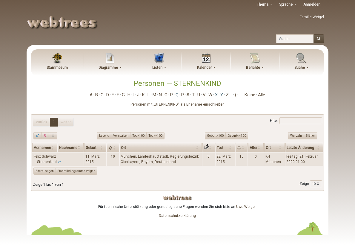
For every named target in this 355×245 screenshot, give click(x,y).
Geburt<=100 (237, 135)
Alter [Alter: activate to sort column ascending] (253, 148)
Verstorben (120, 135)
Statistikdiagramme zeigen (76, 171)
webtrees (177, 197)
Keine (250, 95)
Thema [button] (263, 4)
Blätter (310, 135)
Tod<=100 (155, 135)
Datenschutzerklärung (177, 216)
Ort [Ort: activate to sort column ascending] (123, 148)
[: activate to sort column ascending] (113, 147)
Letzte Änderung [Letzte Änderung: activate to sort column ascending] (300, 148)
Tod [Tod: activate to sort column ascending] (220, 148)
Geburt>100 (215, 135)
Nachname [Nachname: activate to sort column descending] (68, 148)
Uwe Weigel (246, 207)
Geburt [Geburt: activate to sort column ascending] (91, 148)
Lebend (104, 135)
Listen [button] (157, 68)
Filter (296, 120)
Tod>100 (138, 135)
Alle (261, 95)
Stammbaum (57, 68)
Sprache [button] (286, 4)
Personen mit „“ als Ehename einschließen (177, 104)
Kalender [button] (205, 68)
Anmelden (311, 4)
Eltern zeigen (45, 171)
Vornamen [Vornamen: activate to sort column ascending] (42, 148)
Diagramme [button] (109, 68)
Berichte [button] (253, 68)
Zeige (310, 184)
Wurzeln (296, 135)
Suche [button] (300, 68)
